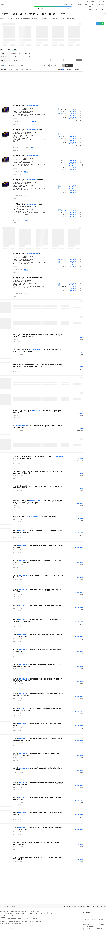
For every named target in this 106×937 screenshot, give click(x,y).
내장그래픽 (19, 112)
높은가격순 (16, 69)
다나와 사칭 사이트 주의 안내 (9, 906)
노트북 (14, 108)
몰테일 (92, 1)
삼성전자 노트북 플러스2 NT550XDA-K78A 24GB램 (28, 278)
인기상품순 (3, 69)
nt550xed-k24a (46, 18)
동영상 (55, 14)
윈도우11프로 (35, 108)
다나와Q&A (62, 14)
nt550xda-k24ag (14, 18)
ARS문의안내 (99, 928)
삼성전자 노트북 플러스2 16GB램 (28, 180)
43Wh (17, 115)
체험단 (99, 4)
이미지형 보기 (76, 65)
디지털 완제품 (14, 53)
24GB (18, 262)
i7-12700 (62, 18)
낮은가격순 (9, 69)
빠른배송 (15, 60)
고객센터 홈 (86, 919)
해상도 (17, 109)
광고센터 (98, 906)
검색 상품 (19, 65)
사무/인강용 (25, 115)
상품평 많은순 (28, 69)
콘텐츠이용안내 (36, 918)
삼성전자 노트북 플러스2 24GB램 (28, 253)
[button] (90, 9)
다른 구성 (78, 120)
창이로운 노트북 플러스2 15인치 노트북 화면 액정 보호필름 (34, 517)
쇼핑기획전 (86, 4)
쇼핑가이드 (32, 14)
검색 (79, 60)
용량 (28, 114)
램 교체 (22, 114)
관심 (30, 121)
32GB (18, 164)
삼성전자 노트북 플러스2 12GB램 (28, 204)
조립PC (70, 4)
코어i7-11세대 (22, 283)
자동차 (65, 4)
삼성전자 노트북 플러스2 (25, 105)
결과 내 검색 (68, 65)
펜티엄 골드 (21, 111)
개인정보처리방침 (76, 906)
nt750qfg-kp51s (36, 18)
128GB (31, 114)
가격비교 (11, 65)
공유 (104, 14)
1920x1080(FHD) (23, 109)
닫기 (14, 117)
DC (44, 114)
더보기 (104, 4)
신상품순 (21, 69)
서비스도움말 (101, 919)
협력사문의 (103, 906)
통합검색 (15, 14)
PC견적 (74, 4)
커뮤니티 (91, 4)
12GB (18, 212)
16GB (18, 188)
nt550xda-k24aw (25, 18)
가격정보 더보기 (77, 109)
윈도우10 (34, 280)
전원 (42, 114)
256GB (32, 286)
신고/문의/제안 (94, 919)
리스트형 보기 (74, 65)
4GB (18, 114)
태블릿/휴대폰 (27, 53)
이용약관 (68, 906)
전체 (3, 65)
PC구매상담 (80, 4)
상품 (21, 14)
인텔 (17, 111)
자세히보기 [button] (28, 918)
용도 (21, 115)
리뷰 (50, 14)
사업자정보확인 (51, 913)
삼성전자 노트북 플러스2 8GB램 (27, 130)
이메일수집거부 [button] (89, 928)
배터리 (14, 115)
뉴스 (38, 14)
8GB (18, 138)
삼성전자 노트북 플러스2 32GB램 (28, 155)
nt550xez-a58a (71, 18)
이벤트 (96, 4)
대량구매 (34, 121)
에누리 (87, 1)
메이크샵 (104, 1)
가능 (25, 114)
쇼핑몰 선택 (46, 65)
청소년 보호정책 (85, 906)
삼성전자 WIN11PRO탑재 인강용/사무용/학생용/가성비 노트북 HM (37, 606)
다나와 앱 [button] (3, 4)
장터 (26, 14)
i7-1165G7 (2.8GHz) (32, 283)
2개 (39, 114)
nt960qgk (55, 18)
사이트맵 (92, 906)
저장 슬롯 (36, 114)
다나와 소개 (62, 906)
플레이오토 (98, 1)
